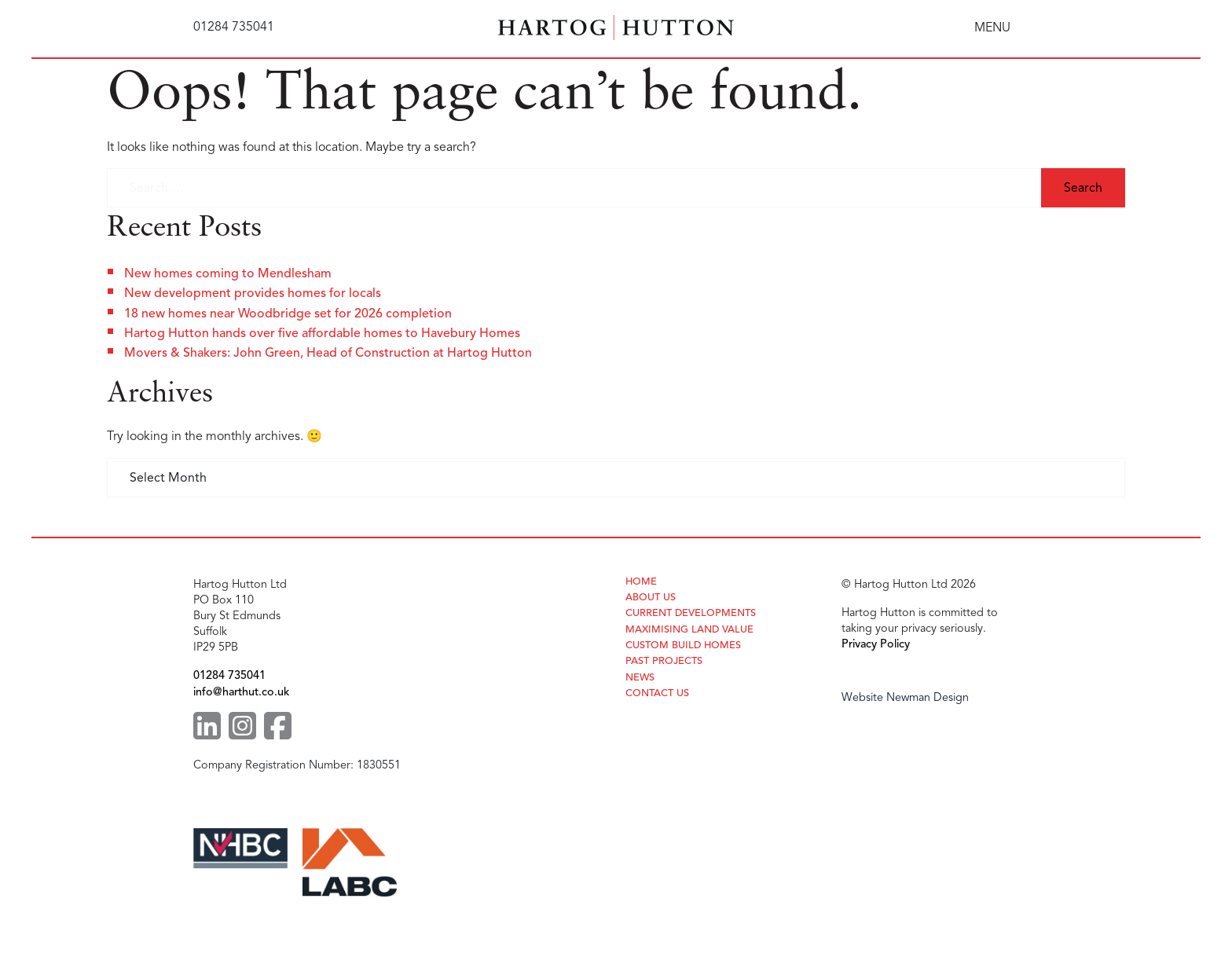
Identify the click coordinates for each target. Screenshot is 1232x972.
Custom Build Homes (683, 645)
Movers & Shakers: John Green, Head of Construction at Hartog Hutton (328, 353)
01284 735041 (229, 675)
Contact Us (657, 693)
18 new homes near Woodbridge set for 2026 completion (288, 313)
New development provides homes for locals (252, 293)
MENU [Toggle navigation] (992, 27)
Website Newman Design (905, 697)
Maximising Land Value (689, 630)
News (639, 678)
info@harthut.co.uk (241, 691)
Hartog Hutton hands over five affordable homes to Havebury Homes (322, 333)
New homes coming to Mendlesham (228, 273)
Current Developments (690, 613)
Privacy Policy (876, 643)
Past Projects (663, 661)
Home (641, 582)
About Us (650, 597)
